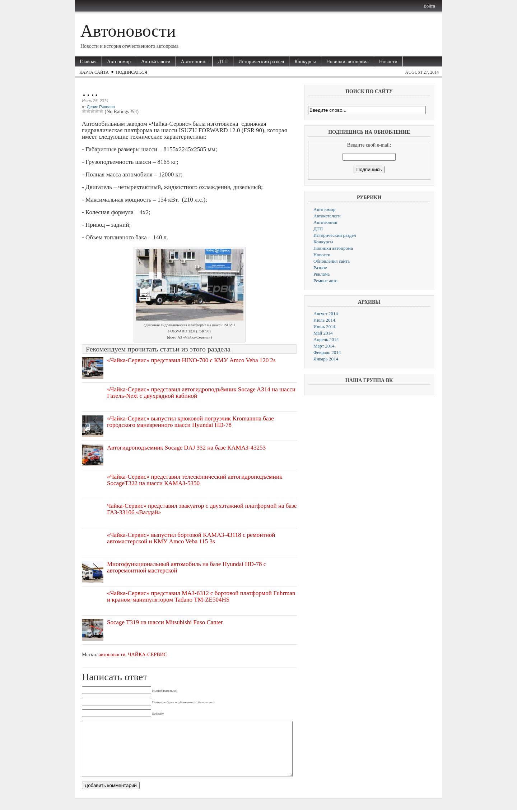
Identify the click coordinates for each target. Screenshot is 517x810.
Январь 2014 (325, 359)
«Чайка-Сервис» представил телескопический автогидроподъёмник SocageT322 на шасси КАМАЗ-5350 (194, 480)
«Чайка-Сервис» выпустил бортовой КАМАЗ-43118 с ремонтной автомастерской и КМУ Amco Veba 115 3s (191, 538)
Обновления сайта (331, 261)
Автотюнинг (194, 61)
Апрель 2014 (326, 339)
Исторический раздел (261, 61)
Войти (429, 6)
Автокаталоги (156, 61)
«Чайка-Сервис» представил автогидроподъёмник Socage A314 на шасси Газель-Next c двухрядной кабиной (201, 392)
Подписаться (131, 72)
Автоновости (128, 30)
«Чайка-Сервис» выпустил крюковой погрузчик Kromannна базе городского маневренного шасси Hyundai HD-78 (190, 421)
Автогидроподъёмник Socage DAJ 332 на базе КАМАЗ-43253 (186, 447)
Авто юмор (119, 61)
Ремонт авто (325, 280)
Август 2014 (325, 313)
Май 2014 (323, 333)
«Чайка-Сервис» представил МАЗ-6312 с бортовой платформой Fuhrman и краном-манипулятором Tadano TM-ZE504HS (201, 596)
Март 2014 (324, 346)
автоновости (112, 654)
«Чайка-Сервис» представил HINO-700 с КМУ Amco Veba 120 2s (191, 360)
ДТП (223, 61)
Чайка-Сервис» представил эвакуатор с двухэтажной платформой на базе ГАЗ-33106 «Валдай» (202, 509)
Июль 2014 (324, 320)
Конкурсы (305, 61)
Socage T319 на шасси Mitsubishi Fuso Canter (165, 622)
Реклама (321, 274)
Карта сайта (94, 72)
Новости (388, 61)
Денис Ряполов (101, 107)
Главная (88, 61)
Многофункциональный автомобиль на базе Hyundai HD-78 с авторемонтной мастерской (186, 567)
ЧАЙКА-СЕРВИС (147, 654)
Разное (320, 267)
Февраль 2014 (327, 352)
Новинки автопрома (347, 61)
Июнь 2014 (324, 326)
